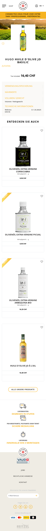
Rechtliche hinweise (23, 476)
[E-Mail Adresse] (20, 495)
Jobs (23, 470)
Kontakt (23, 482)
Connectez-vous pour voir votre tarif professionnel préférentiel (23, 15)
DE (41, 6)
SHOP (11, 6)
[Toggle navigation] (4, 6)
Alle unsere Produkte (23, 389)
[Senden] (36, 495)
